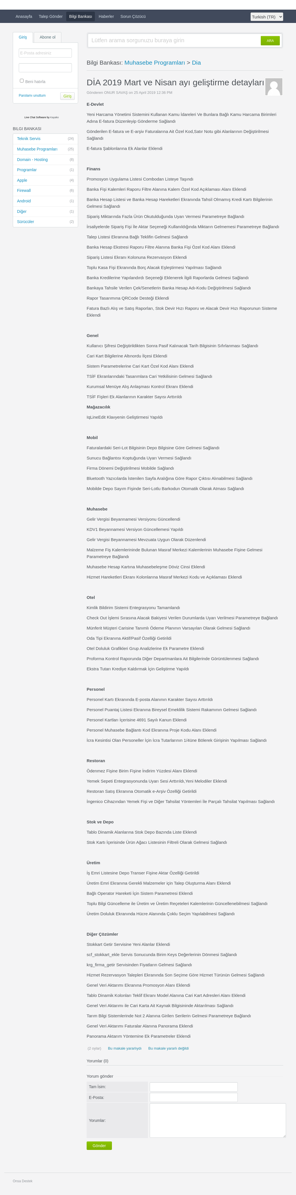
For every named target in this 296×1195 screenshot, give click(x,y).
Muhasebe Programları (45, 149)
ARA (270, 41)
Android (45, 201)
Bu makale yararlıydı (124, 1048)
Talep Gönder (50, 16)
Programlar (45, 170)
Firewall (45, 191)
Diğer (45, 212)
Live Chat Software (35, 117)
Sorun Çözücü (133, 16)
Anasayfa (24, 16)
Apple (45, 180)
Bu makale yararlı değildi (168, 1048)
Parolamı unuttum (32, 96)
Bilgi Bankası (80, 16)
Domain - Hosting (45, 160)
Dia (196, 62)
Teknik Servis (45, 139)
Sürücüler (45, 222)
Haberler (106, 16)
